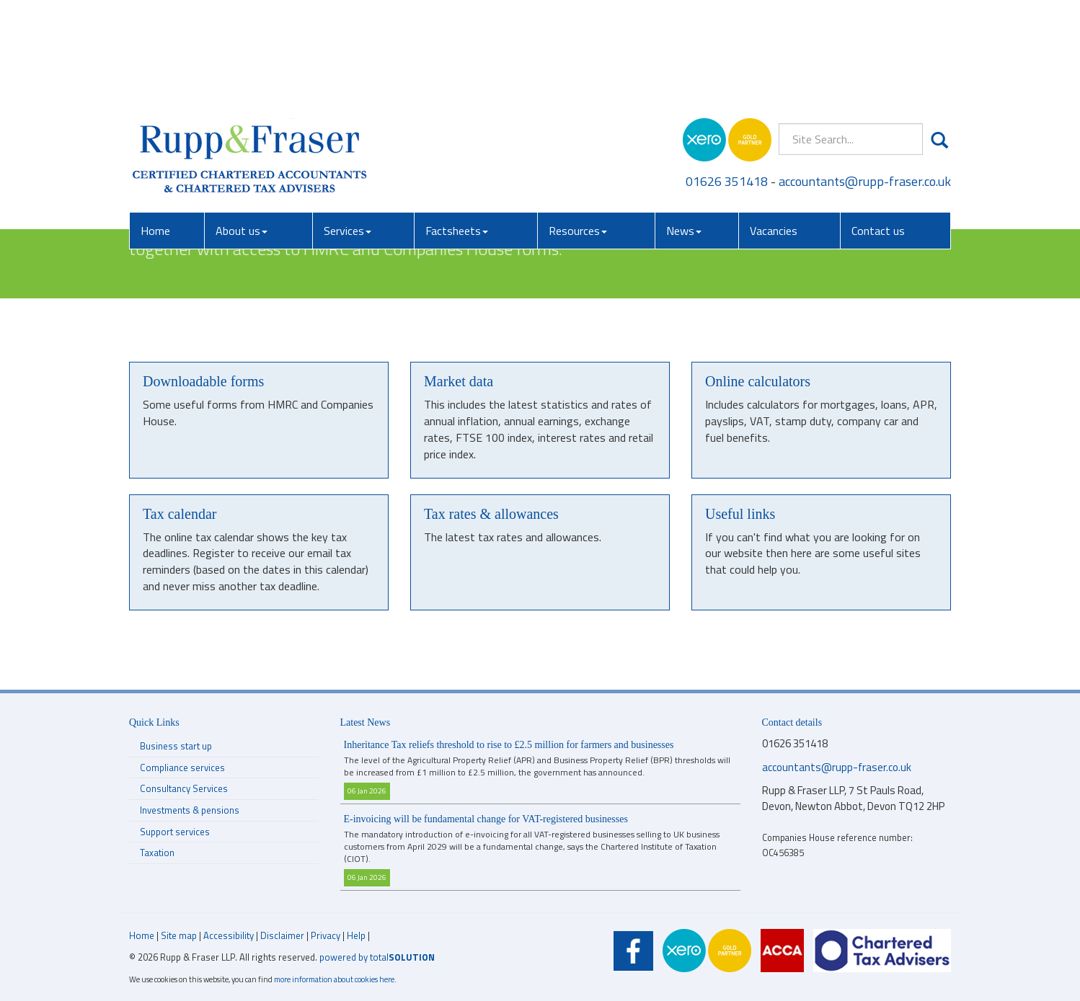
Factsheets (456, 128)
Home (155, 128)
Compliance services (182, 767)
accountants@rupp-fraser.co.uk (865, 79)
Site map (179, 935)
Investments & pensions (189, 810)
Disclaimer (282, 935)
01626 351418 (727, 79)
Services (347, 128)
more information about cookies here (334, 979)
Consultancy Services (184, 788)
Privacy (325, 935)
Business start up (176, 746)
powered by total (377, 957)
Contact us (878, 128)
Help (356, 935)
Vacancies (773, 128)
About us (241, 128)
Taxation (157, 852)
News (683, 128)
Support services (175, 831)
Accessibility (228, 935)
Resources (578, 128)
